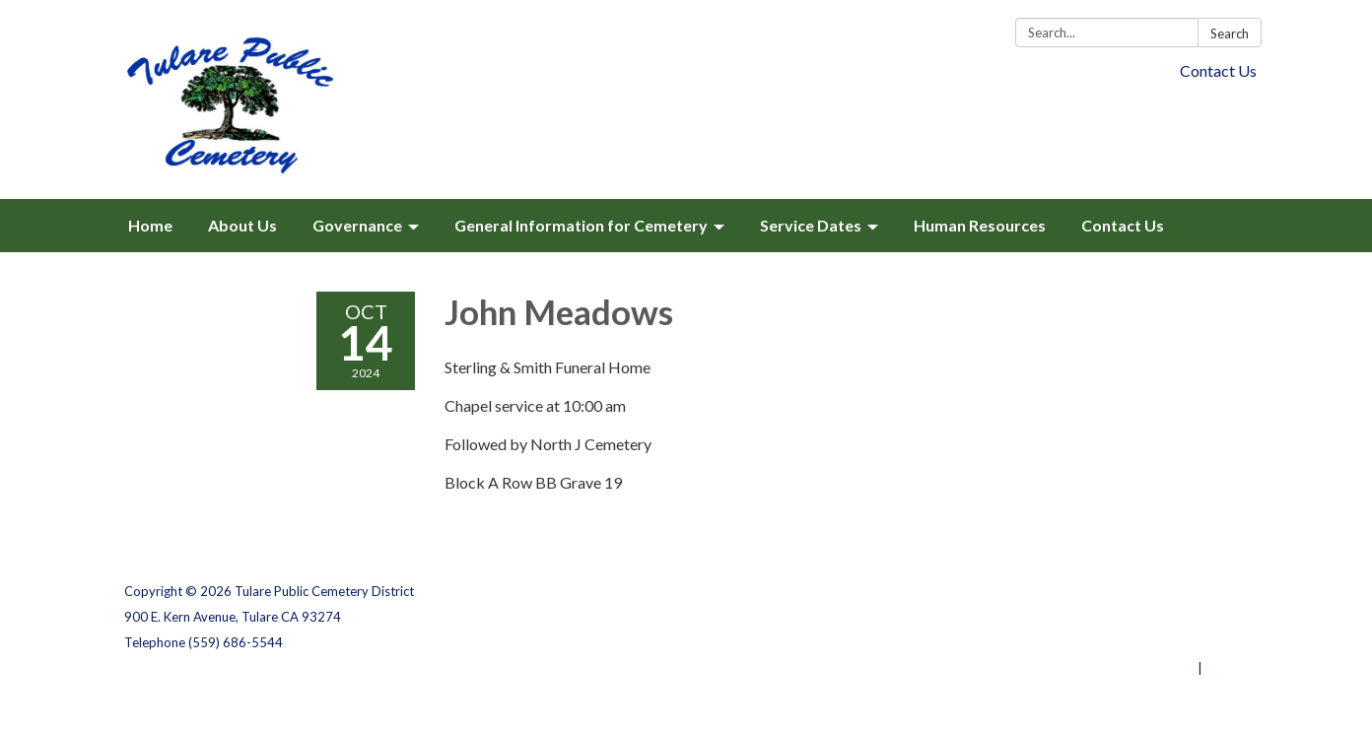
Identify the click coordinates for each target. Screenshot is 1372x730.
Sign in (1226, 668)
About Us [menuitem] (242, 225)
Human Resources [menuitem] (980, 225)
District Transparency (1179, 617)
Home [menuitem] (150, 225)
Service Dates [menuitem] (810, 225)
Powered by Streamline (1122, 668)
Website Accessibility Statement (1144, 642)
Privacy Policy (1205, 591)
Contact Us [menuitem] (1122, 225)
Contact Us (1218, 70)
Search (1229, 33)
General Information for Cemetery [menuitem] (581, 225)
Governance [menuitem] (357, 225)
